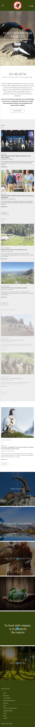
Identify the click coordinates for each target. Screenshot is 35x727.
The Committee (18, 663)
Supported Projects (8, 710)
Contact (5, 718)
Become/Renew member (9, 700)
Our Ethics (17, 593)
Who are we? (17, 488)
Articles (5, 713)
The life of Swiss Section (17, 558)
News (4, 705)
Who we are (6, 695)
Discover (17, 44)
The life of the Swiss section (10, 708)
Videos (4, 715)
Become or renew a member (17, 523)
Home (4, 693)
